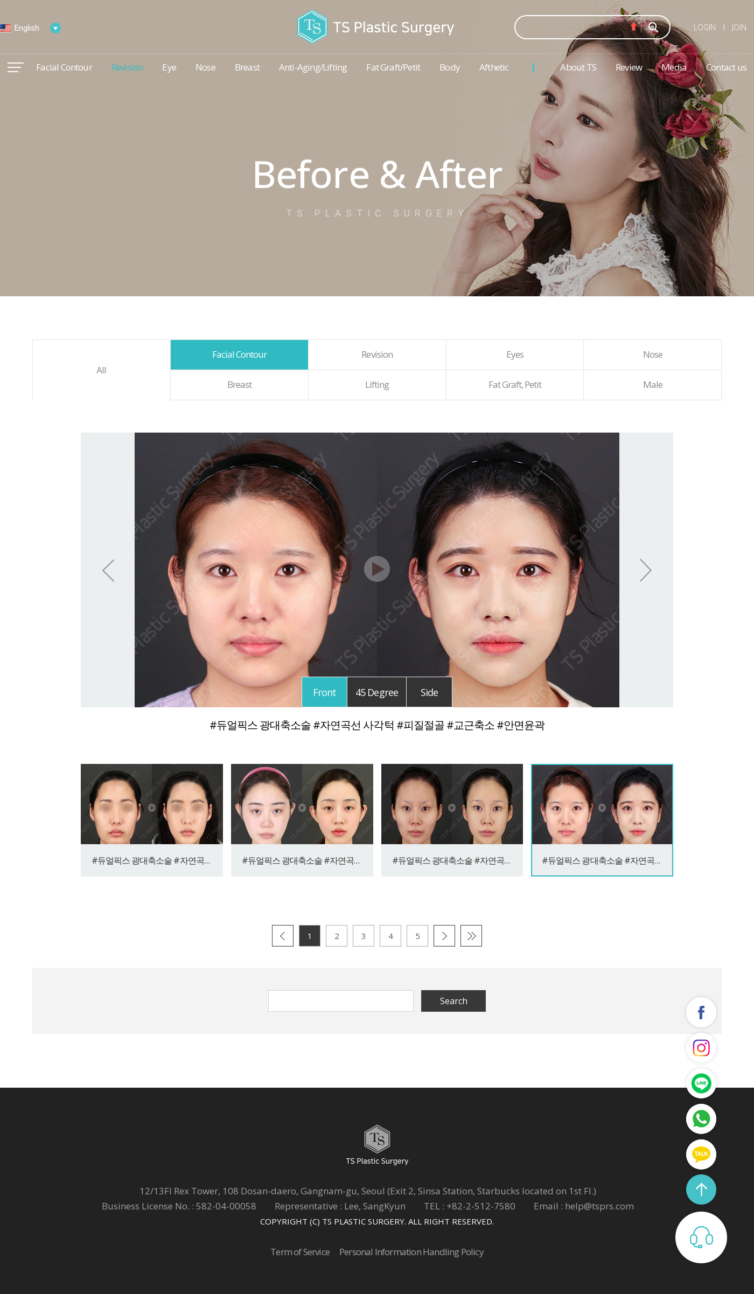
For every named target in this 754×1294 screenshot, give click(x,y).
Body (449, 67)
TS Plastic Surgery (377, 26)
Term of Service (300, 1252)
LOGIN (705, 27)
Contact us (726, 67)
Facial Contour (64, 67)
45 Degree (376, 692)
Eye (169, 67)
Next (646, 570)
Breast (247, 67)
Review (629, 67)
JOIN (739, 27)
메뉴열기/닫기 (16, 67)
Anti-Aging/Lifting (313, 67)
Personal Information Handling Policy (411, 1252)
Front (324, 692)
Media (674, 67)
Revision (127, 67)
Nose (205, 67)
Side (429, 692)
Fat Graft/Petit (393, 67)
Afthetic (494, 67)
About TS (578, 67)
